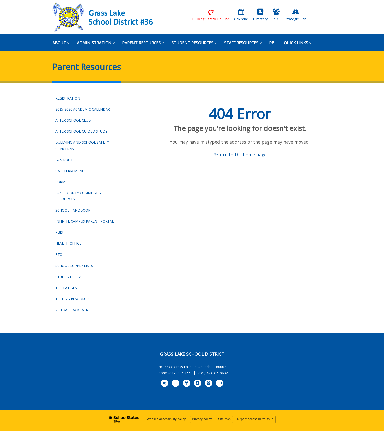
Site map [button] (224, 419)
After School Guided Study (81, 131)
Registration (67, 98)
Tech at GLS (66, 287)
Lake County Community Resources (78, 195)
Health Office (68, 243)
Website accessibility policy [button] (166, 419)
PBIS (59, 232)
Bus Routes (66, 159)
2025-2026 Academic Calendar (87, 110)
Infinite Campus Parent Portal (87, 222)
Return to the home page (240, 155)
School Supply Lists (74, 265)
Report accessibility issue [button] (255, 419)
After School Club (73, 120)
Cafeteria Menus (70, 170)
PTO (58, 254)
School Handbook (81, 211)
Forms (61, 181)
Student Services (71, 276)
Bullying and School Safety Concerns (82, 145)
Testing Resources (72, 298)
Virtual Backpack (71, 309)
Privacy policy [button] (202, 419)
